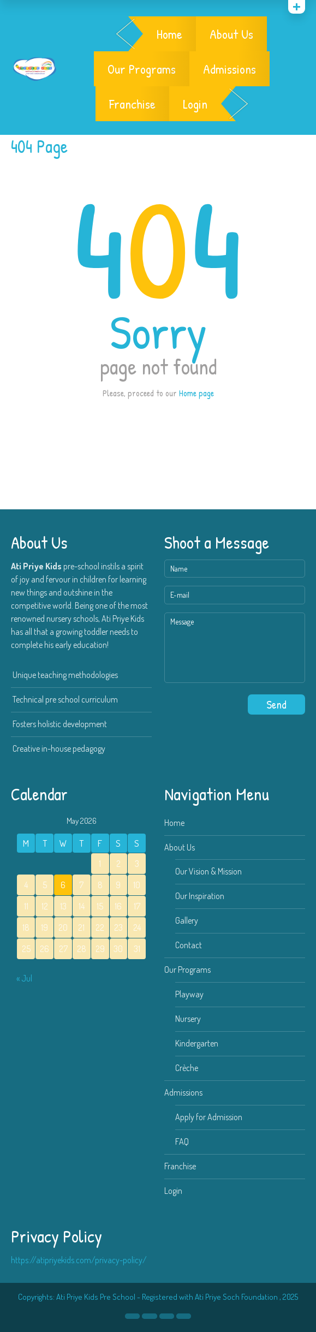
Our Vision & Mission (208, 871)
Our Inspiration (199, 895)
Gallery (186, 920)
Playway (189, 994)
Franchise (132, 103)
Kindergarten (196, 1043)
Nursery (188, 1018)
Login (195, 103)
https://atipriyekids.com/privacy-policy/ (79, 1259)
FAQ (182, 1141)
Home (169, 33)
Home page (196, 393)
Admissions (229, 68)
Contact (188, 944)
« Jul (24, 978)
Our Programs (141, 68)
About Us (231, 33)
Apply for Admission (208, 1116)
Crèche (186, 1067)
